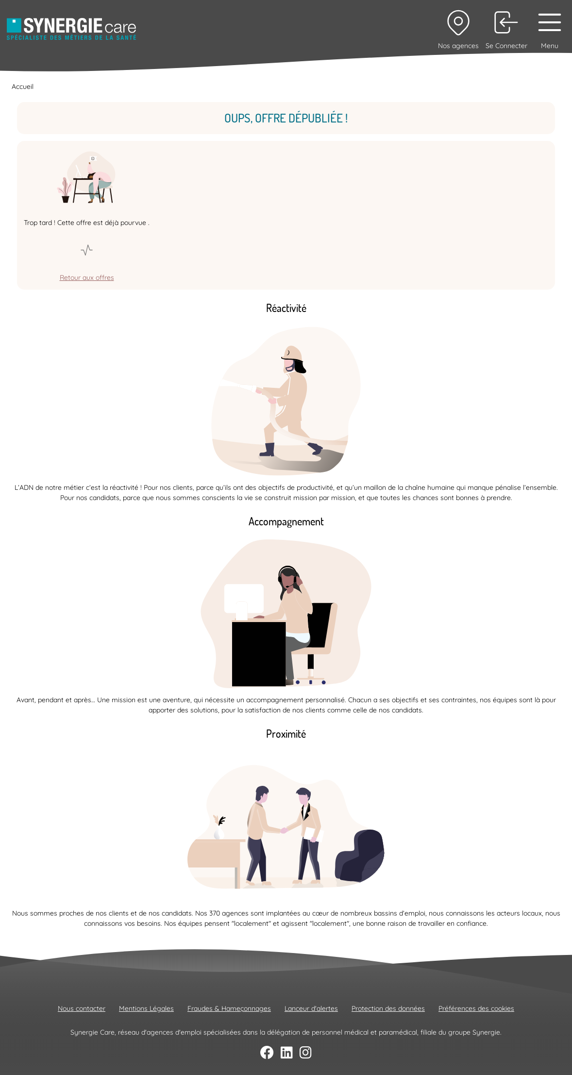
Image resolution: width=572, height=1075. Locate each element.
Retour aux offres (87, 277)
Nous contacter (81, 1008)
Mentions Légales (146, 1008)
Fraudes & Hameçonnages (229, 1008)
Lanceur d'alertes (311, 1008)
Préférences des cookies (476, 1008)
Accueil (23, 86)
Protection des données (388, 1008)
